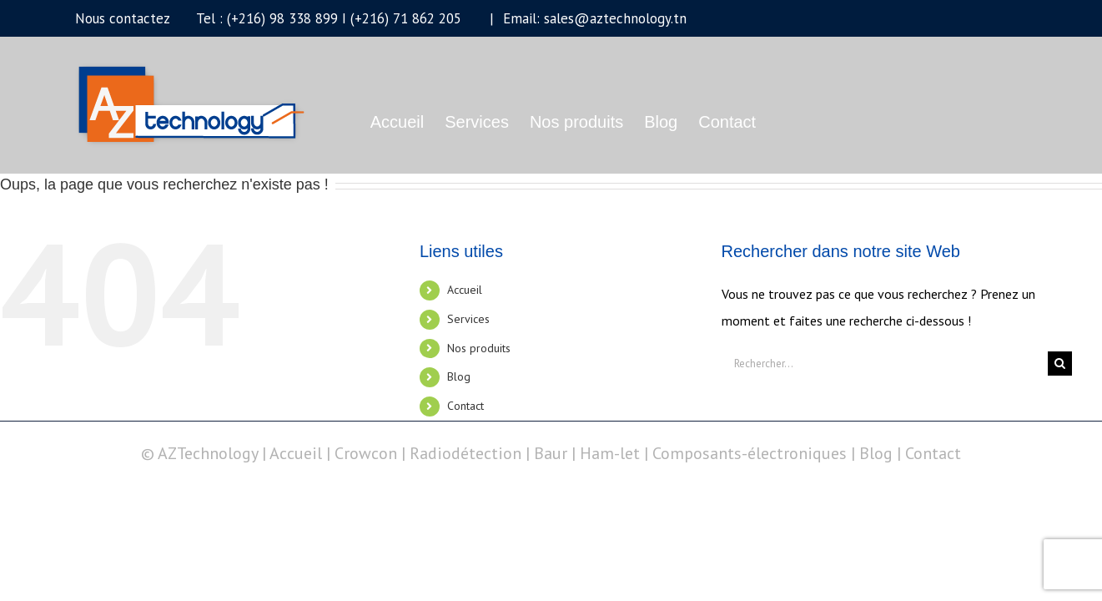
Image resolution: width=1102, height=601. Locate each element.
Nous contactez (122, 18)
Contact (465, 405)
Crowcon (366, 453)
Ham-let (610, 453)
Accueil (464, 289)
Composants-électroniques (749, 453)
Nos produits (479, 348)
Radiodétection (465, 453)
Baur (550, 453)
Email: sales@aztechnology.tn (593, 18)
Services (468, 318)
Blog (458, 376)
